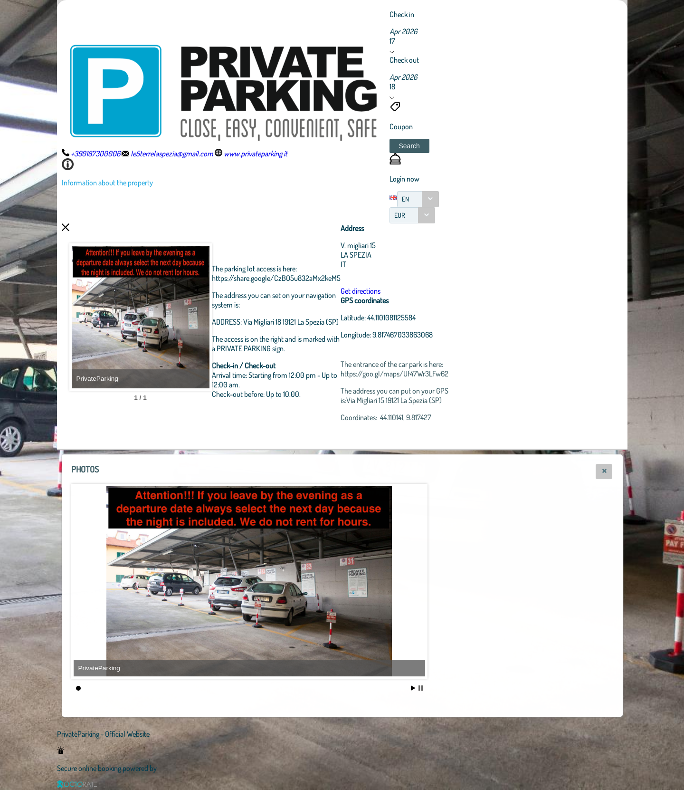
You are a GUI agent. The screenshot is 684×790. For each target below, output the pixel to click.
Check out (404, 60)
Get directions (413, 291)
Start (413, 688)
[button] (409, 146)
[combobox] (418, 199)
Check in (402, 14)
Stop (420, 688)
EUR (399, 215)
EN (405, 199)
